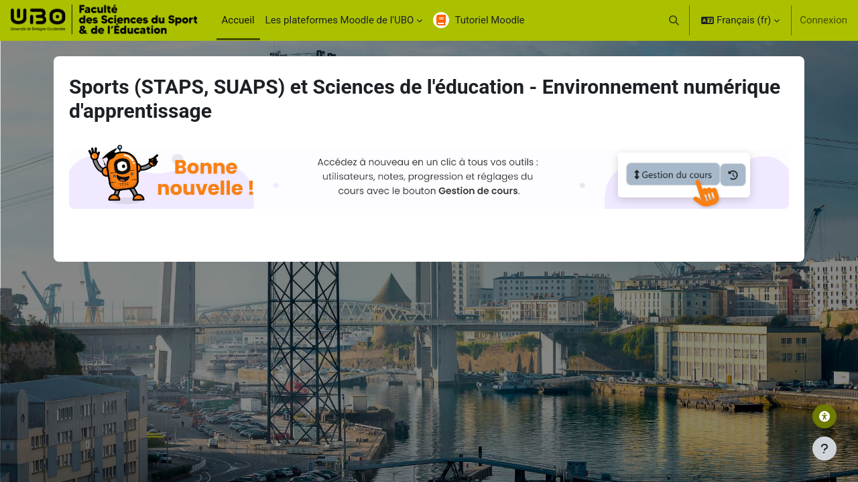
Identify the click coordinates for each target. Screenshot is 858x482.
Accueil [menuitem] (238, 20)
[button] (674, 20)
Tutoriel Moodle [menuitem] (489, 20)
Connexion (823, 20)
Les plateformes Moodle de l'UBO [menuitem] (339, 20)
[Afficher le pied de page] (824, 448)
